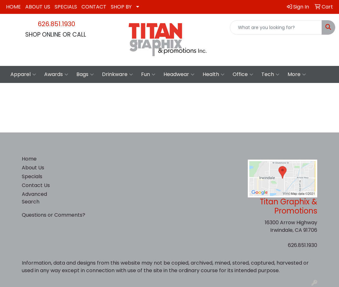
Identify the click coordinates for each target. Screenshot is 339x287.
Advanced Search (34, 197)
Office (243, 74)
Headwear (179, 74)
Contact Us (36, 185)
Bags (85, 74)
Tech (270, 74)
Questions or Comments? (53, 215)
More (297, 74)
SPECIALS (66, 6)
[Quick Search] (276, 27)
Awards (56, 74)
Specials (32, 176)
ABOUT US (37, 6)
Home (29, 158)
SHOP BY (121, 6)
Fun (148, 74)
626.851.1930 (56, 24)
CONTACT (93, 6)
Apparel (23, 74)
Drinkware (117, 74)
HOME (13, 6)
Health (213, 74)
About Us (33, 167)
